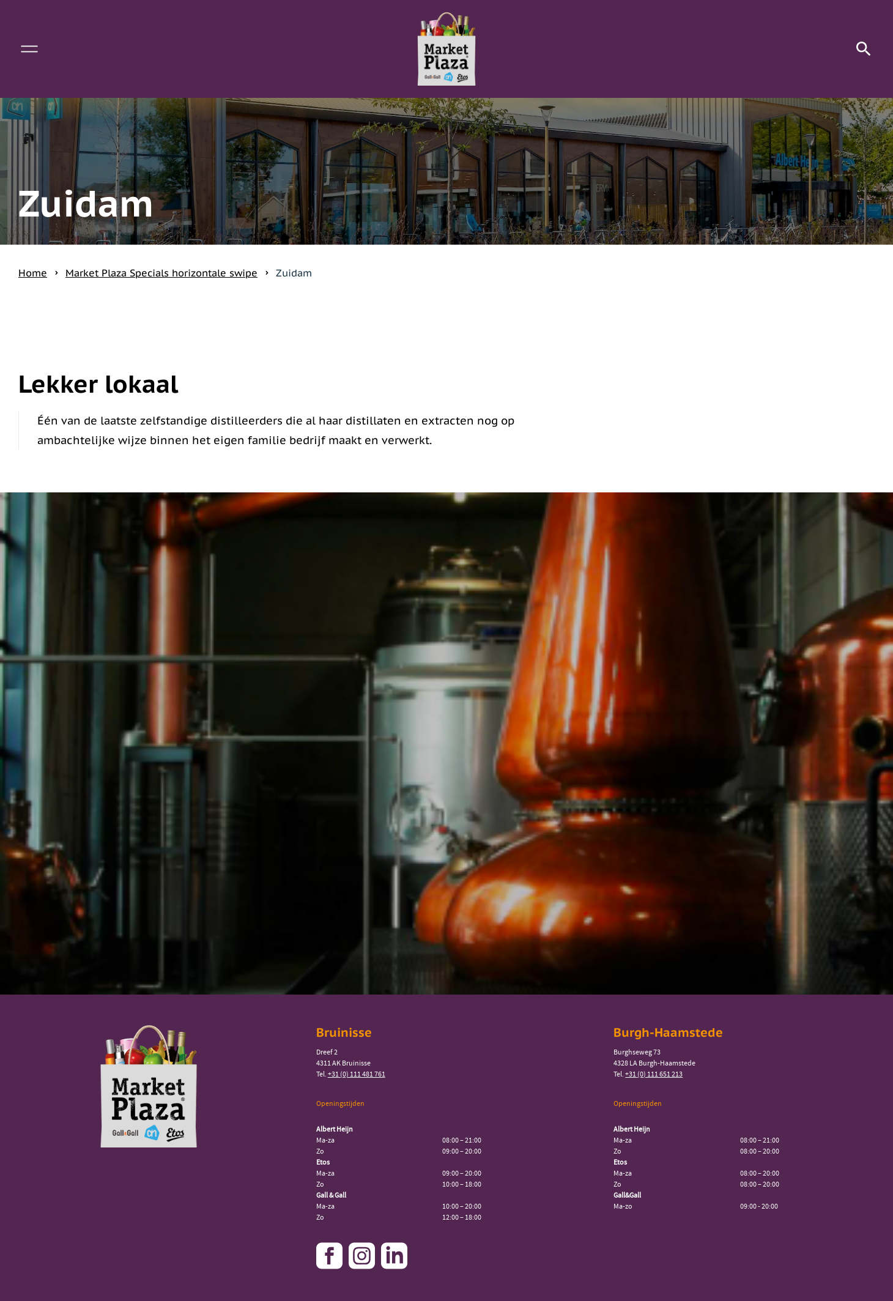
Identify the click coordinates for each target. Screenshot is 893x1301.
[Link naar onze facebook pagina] (331, 1255)
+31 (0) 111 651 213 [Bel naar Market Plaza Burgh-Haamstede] (654, 1074)
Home (32, 273)
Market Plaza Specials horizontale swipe (161, 273)
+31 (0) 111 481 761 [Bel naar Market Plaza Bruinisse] (356, 1074)
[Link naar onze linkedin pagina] (395, 1255)
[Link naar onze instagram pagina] (363, 1255)
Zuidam (294, 273)
